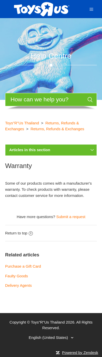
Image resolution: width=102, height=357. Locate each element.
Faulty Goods (16, 276)
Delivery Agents (18, 285)
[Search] (51, 99)
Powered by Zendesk (80, 352)
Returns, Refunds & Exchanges (57, 129)
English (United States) (49, 337)
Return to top (19, 233)
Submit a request (70, 217)
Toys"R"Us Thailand (22, 123)
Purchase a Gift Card (23, 266)
